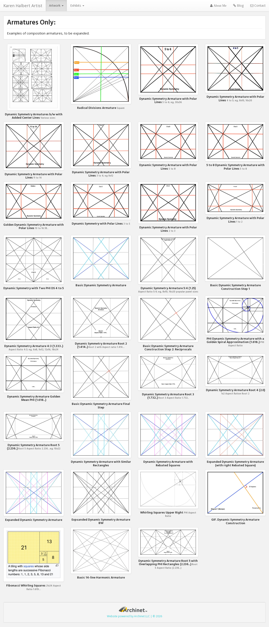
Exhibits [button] (77, 5)
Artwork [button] (56, 5)
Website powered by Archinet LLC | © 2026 (134, 616)
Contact (258, 5)
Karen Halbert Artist (22, 5)
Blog (238, 5)
